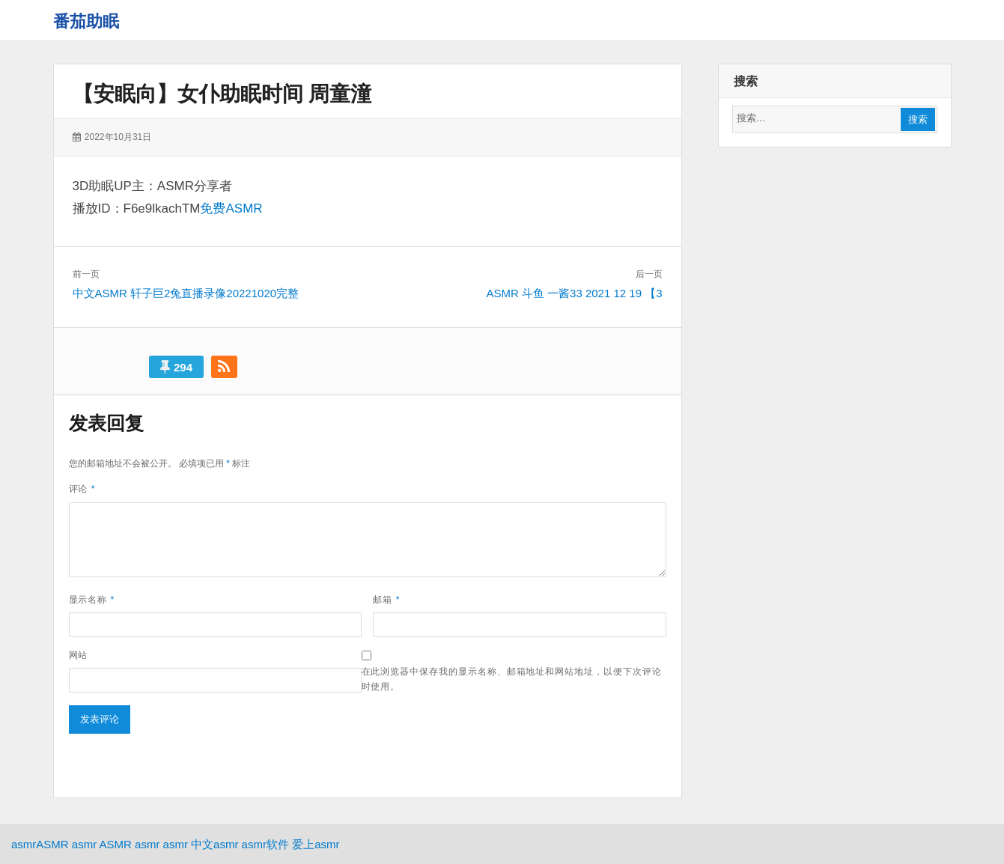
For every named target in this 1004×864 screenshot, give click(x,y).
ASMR (52, 844)
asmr (23, 844)
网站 (78, 655)
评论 (82, 489)
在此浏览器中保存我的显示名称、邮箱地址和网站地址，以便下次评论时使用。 (512, 679)
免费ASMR (231, 208)
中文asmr (214, 844)
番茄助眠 (86, 21)
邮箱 (386, 599)
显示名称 (92, 599)
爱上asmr (315, 844)
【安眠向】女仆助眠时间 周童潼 (222, 94)
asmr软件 (265, 844)
